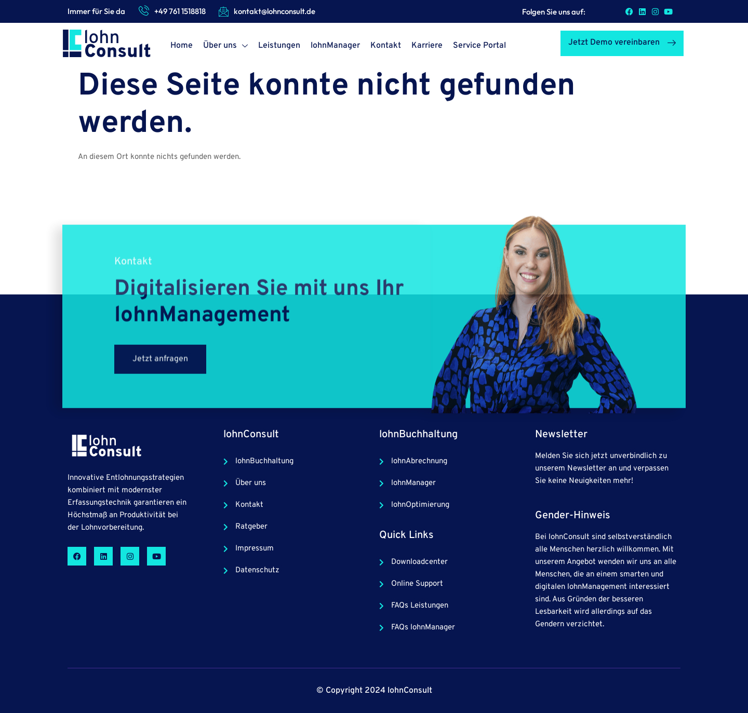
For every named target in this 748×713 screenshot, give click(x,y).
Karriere (427, 46)
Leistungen (279, 46)
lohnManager (335, 46)
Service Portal (479, 46)
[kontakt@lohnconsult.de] (223, 11)
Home (181, 46)
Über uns (225, 47)
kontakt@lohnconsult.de (274, 11)
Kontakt (385, 46)
